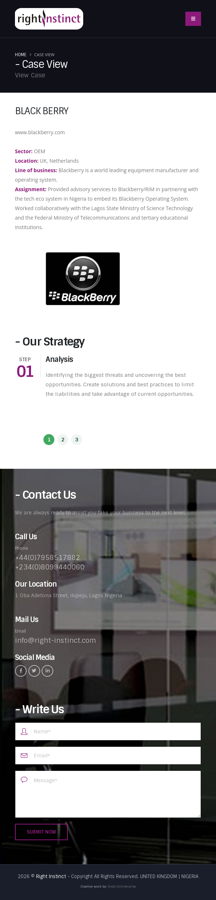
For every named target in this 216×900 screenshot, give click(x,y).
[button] (49, 439)
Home (20, 54)
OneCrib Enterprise (121, 886)
